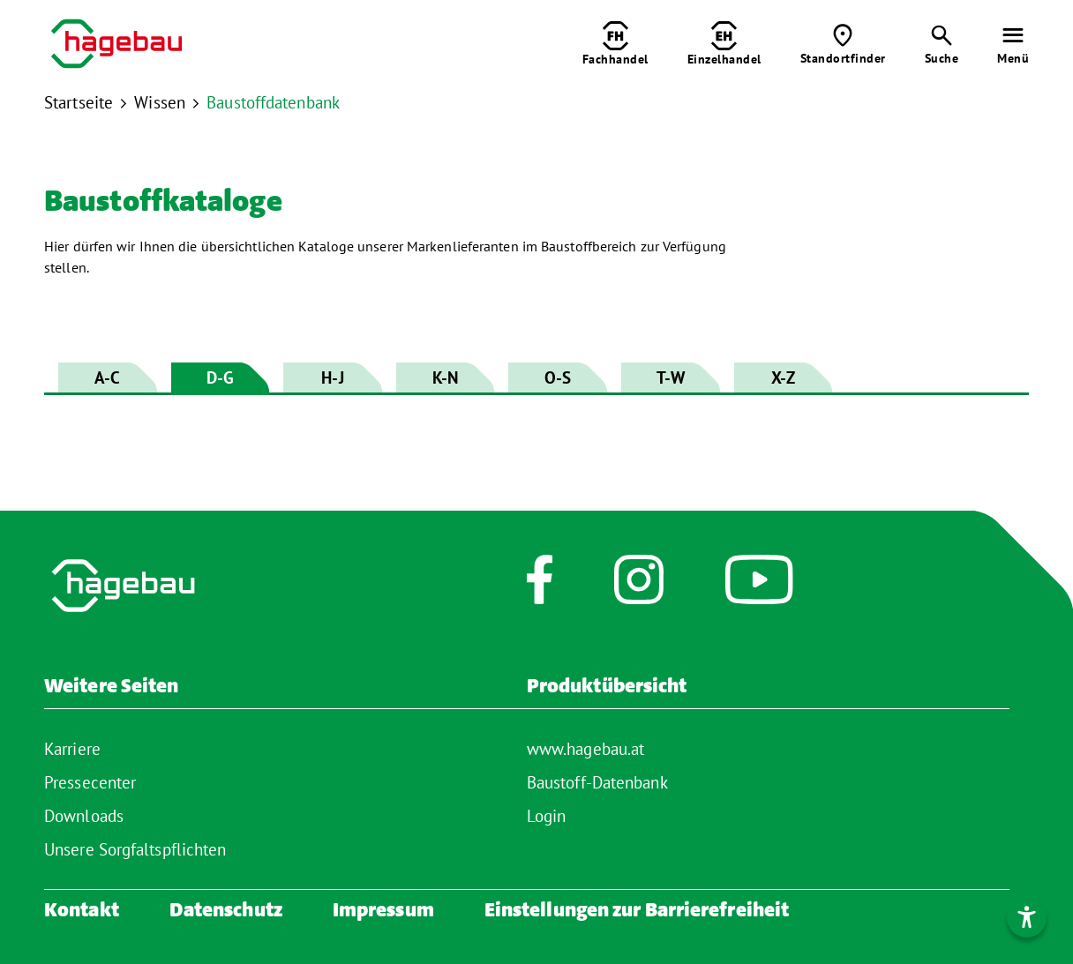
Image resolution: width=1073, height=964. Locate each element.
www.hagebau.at (585, 748)
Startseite (78, 102)
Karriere (72, 748)
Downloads (84, 815)
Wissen (159, 102)
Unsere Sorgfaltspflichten (135, 849)
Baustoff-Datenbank (597, 782)
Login (547, 815)
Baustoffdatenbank (273, 102)
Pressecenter (90, 782)
